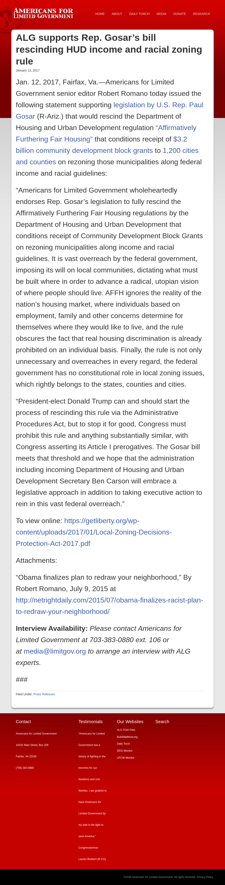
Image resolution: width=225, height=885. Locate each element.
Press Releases (44, 694)
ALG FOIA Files (126, 729)
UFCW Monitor (125, 757)
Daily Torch (123, 743)
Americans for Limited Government (44, 12)
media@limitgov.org (55, 651)
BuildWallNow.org (127, 736)
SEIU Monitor (124, 750)
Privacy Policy (205, 877)
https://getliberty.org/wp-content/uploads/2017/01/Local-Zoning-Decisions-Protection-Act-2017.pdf (94, 532)
